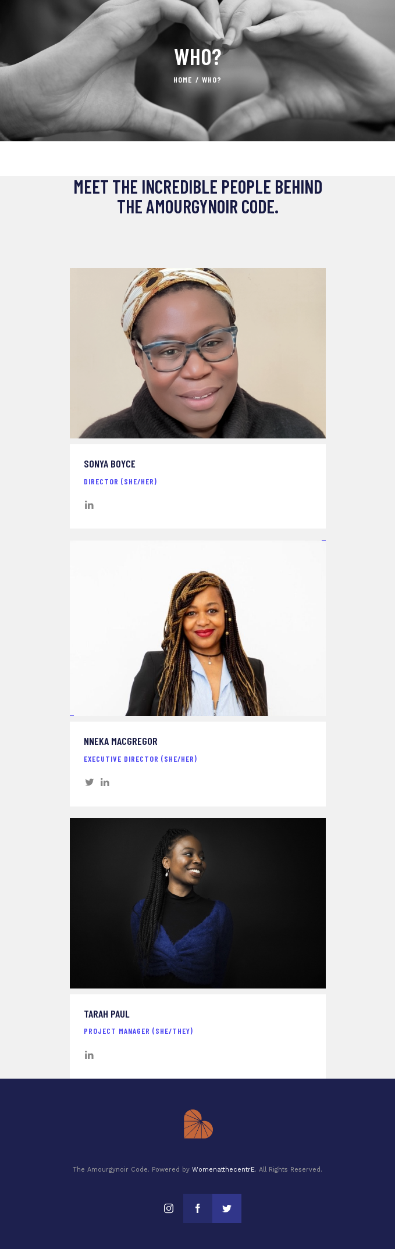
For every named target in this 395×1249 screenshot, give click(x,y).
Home (182, 79)
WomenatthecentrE (223, 1169)
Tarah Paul (107, 1013)
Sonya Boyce (110, 463)
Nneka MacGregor (121, 741)
